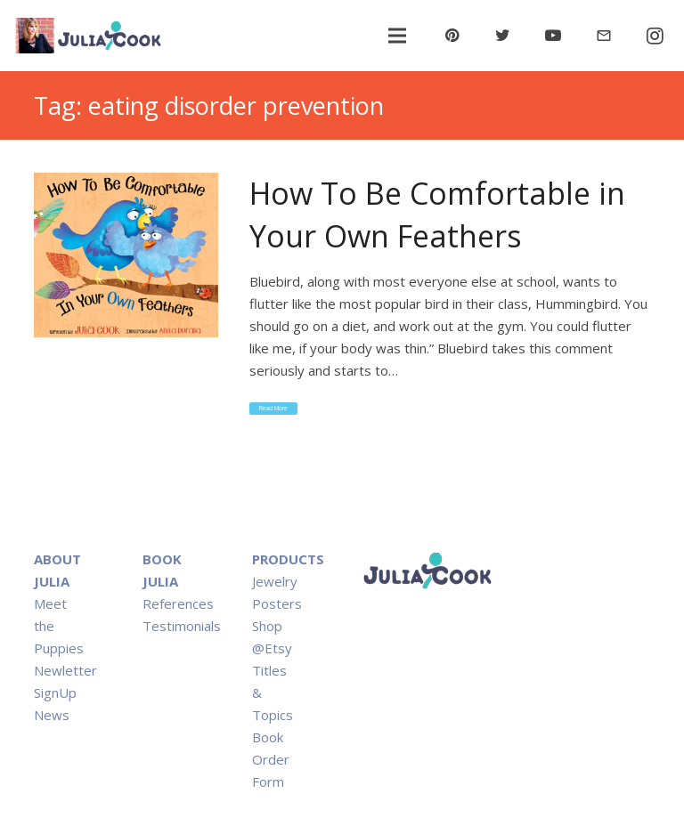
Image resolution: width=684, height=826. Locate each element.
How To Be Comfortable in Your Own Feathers (437, 214)
